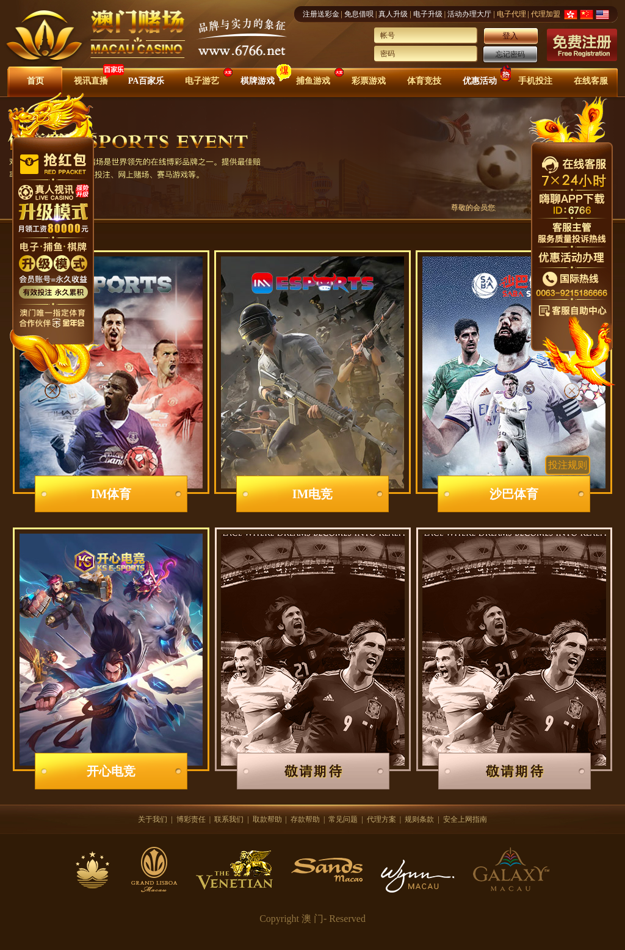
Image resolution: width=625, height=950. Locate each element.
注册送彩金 (321, 14)
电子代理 (511, 14)
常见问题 (343, 819)
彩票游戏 (369, 80)
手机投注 (535, 80)
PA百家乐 (146, 80)
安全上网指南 (465, 819)
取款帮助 (267, 819)
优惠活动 (480, 80)
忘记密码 (510, 54)
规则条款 (419, 819)
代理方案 (381, 819)
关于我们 (152, 819)
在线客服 (591, 80)
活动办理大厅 (469, 14)
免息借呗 (359, 14)
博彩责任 (191, 819)
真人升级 (393, 14)
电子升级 (428, 14)
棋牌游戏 (257, 80)
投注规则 (567, 465)
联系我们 (229, 819)
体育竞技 (424, 80)
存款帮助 (305, 819)
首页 (35, 80)
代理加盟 (545, 14)
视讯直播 (91, 80)
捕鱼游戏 (313, 80)
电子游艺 (202, 80)
